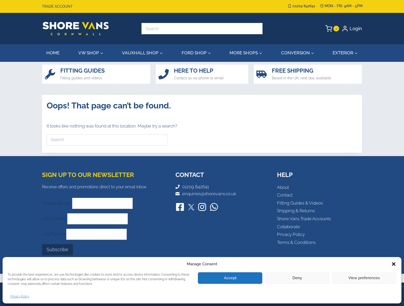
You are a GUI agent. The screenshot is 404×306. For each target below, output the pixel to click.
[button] (393, 264)
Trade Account (57, 6)
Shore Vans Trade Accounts (304, 218)
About (283, 187)
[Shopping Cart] (332, 28)
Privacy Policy (19, 296)
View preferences (364, 278)
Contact (284, 195)
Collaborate (288, 226)
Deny (297, 278)
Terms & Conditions (296, 242)
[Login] (352, 28)
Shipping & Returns (296, 210)
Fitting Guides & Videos (300, 203)
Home (53, 52)
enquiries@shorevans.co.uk (209, 193)
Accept (230, 278)
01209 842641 (195, 186)
